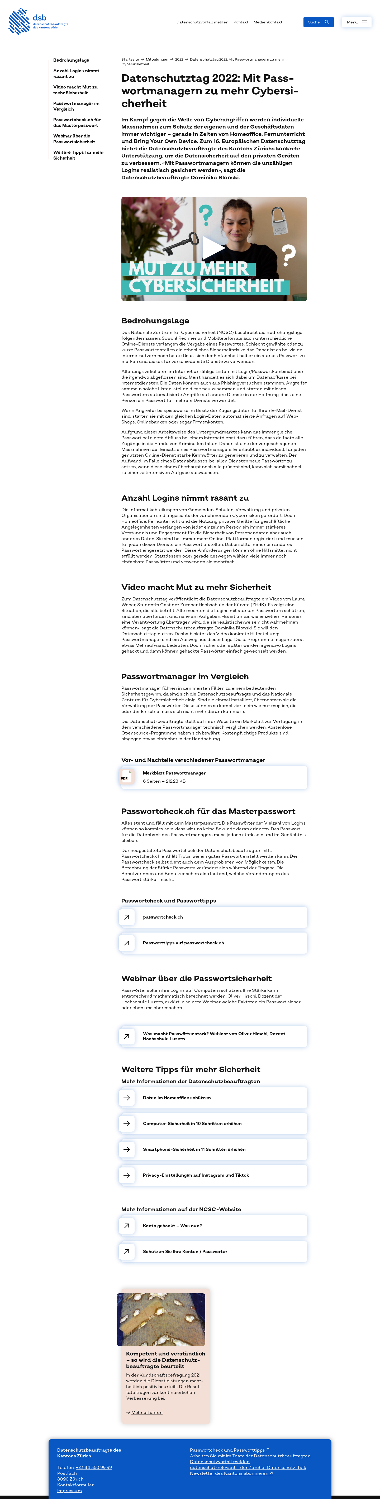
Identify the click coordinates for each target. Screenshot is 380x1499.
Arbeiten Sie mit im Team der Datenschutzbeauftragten (250, 1456)
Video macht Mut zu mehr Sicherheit (75, 90)
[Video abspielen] (214, 249)
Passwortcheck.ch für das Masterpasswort (77, 123)
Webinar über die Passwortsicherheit (74, 139)
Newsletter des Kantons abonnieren (229, 1473)
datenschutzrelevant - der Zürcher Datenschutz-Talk (248, 1467)
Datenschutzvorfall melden (220, 1462)
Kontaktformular (75, 1485)
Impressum (69, 1490)
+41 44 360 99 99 (94, 1467)
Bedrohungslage (71, 60)
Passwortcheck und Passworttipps (228, 1450)
